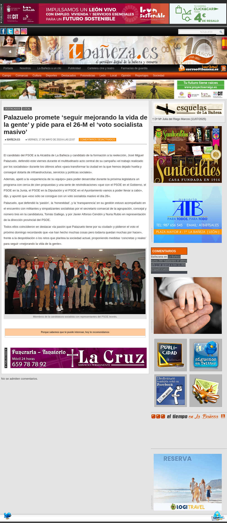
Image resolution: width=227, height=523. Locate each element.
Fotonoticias (87, 75)
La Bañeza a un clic (49, 68)
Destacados (69, 75)
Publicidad (74, 68)
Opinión (126, 75)
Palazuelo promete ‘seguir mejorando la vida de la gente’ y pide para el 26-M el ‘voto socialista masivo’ (75, 124)
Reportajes (141, 75)
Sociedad (158, 75)
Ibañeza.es (114, 52)
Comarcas (22, 75)
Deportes (51, 75)
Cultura (36, 75)
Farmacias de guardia (134, 68)
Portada (8, 68)
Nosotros (25, 68)
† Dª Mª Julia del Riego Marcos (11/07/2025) (179, 119)
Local (113, 75)
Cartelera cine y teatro (100, 68)
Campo (6, 75)
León (103, 75)
